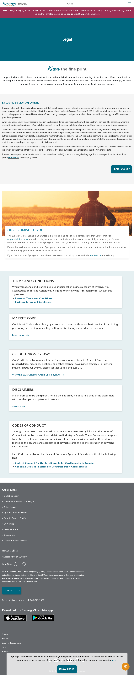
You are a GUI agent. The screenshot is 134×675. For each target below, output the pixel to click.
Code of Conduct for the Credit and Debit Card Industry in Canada (54, 463)
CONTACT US (12, 590)
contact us (13, 158)
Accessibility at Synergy (15, 557)
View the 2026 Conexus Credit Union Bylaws (36, 375)
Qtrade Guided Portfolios (16, 518)
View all (16, 407)
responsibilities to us (17, 239)
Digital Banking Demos (15, 541)
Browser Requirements (11, 643)
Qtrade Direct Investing (15, 513)
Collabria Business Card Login (19, 502)
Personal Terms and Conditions (33, 298)
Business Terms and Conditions (33, 302)
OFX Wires (9, 524)
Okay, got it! (67, 669)
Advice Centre (11, 529)
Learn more (18, 335)
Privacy (5, 635)
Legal (4, 647)
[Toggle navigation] (129, 3)
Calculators (9, 535)
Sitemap (5, 652)
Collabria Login (11, 496)
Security (5, 639)
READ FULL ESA (121, 169)
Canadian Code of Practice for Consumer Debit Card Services (51, 467)
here (113, 660)
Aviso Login (10, 507)
